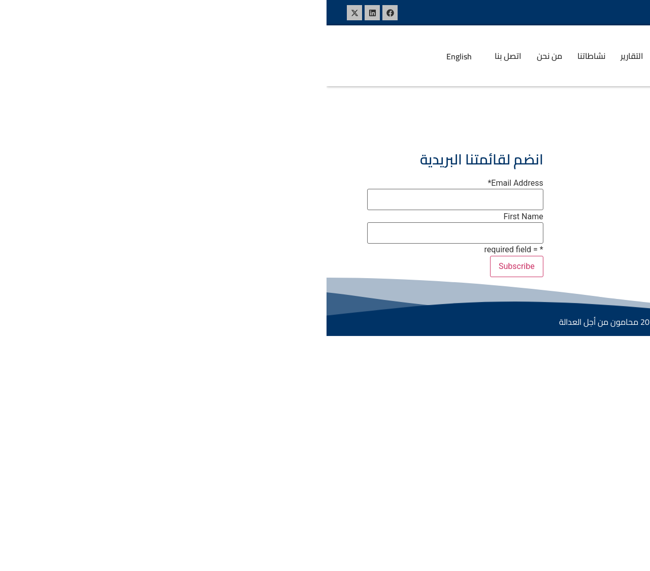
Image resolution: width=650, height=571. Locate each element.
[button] (392, 56)
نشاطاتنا (265, 55)
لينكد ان (399, 202)
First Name (196, 217)
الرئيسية (441, 55)
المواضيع (394, 55)
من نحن (223, 55)
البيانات (344, 55)
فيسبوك (398, 182)
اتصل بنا (181, 55)
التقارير (305, 55)
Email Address (188, 183)
